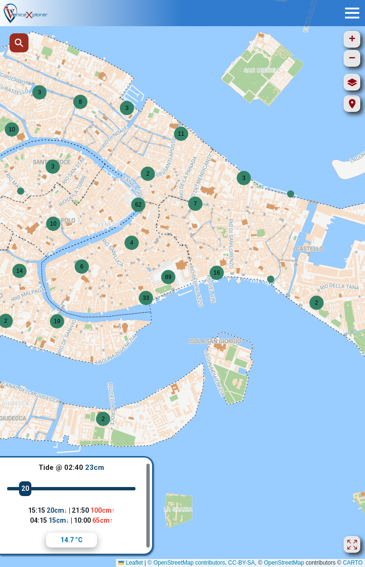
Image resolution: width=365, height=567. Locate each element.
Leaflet (130, 562)
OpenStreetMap (284, 562)
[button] (20, 191)
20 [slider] (25, 488)
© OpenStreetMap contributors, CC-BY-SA (201, 562)
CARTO (353, 562)
